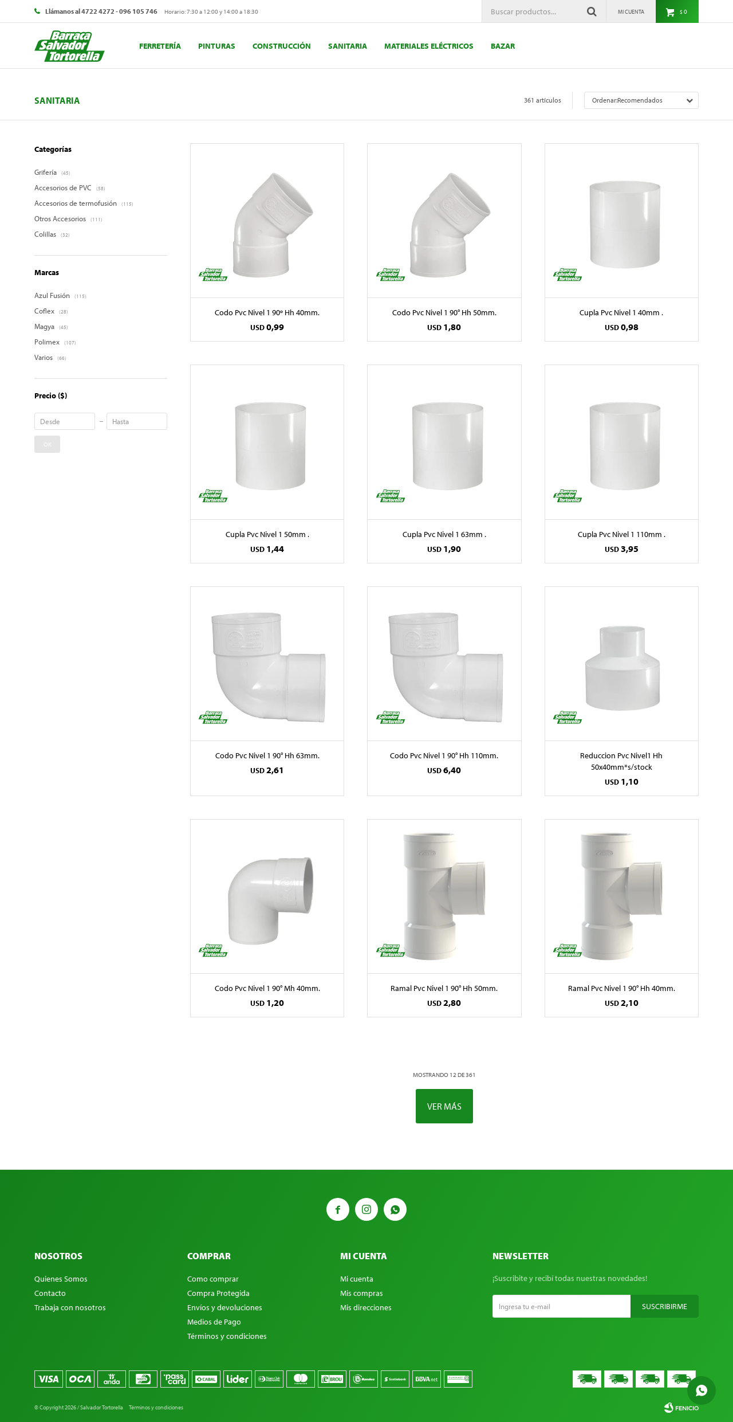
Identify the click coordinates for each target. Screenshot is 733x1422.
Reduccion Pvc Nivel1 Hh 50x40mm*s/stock (621, 761)
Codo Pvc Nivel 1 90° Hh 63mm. (267, 755)
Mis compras (361, 1293)
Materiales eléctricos (429, 46)
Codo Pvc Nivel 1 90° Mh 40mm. (267, 988)
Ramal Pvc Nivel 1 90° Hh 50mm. (444, 988)
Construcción (282, 46)
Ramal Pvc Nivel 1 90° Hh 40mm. (621, 988)
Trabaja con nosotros (70, 1307)
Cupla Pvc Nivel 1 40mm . (621, 312)
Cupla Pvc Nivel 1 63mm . (444, 534)
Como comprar (213, 1279)
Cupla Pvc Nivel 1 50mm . (267, 534)
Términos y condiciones (227, 1336)
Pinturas (216, 46)
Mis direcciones (366, 1307)
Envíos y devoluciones (224, 1307)
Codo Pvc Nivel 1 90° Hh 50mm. (444, 312)
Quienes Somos (61, 1279)
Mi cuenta (356, 1279)
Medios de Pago (214, 1322)
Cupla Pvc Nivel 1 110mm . (621, 534)
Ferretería (160, 46)
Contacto (50, 1293)
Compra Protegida (218, 1293)
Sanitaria (347, 46)
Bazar (503, 46)
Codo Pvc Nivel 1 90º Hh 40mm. (267, 312)
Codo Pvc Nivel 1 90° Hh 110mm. (444, 755)
